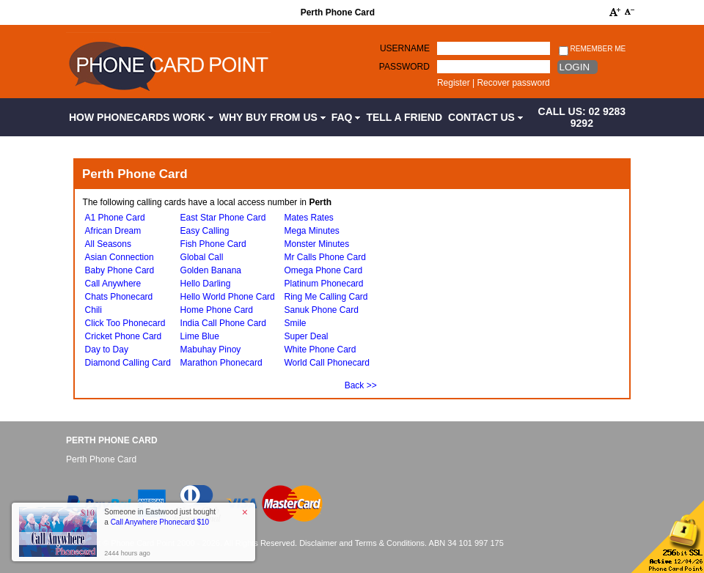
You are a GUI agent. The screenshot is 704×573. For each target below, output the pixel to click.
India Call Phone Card (223, 323)
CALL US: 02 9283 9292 (582, 117)
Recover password (513, 83)
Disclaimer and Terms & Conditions (362, 543)
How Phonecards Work (141, 117)
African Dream (113, 231)
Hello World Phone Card (227, 297)
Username (405, 48)
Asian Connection (119, 257)
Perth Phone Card (112, 440)
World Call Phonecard (327, 363)
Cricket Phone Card (123, 336)
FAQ (346, 117)
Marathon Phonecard (221, 363)
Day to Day (106, 349)
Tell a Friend (404, 117)
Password (404, 67)
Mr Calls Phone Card (324, 257)
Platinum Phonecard (323, 283)
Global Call (202, 257)
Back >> (361, 385)
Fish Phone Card (213, 244)
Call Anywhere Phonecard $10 (160, 522)
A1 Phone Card (115, 217)
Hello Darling (205, 283)
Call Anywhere (113, 283)
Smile (295, 323)
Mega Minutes (311, 231)
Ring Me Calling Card (325, 297)
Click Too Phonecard (125, 323)
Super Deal (306, 336)
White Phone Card (320, 349)
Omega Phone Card (323, 270)
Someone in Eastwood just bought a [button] (160, 517)
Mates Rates (308, 217)
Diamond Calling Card (128, 363)
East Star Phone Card (223, 217)
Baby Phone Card (120, 270)
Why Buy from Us (272, 117)
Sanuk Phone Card (321, 310)
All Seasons (108, 244)
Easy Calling (205, 231)
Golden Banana (210, 270)
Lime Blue (199, 336)
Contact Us (485, 117)
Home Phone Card (216, 310)
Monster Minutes (316, 244)
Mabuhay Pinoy (210, 349)
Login (575, 67)
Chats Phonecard (119, 297)
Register (453, 83)
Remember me (592, 49)
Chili (93, 310)
